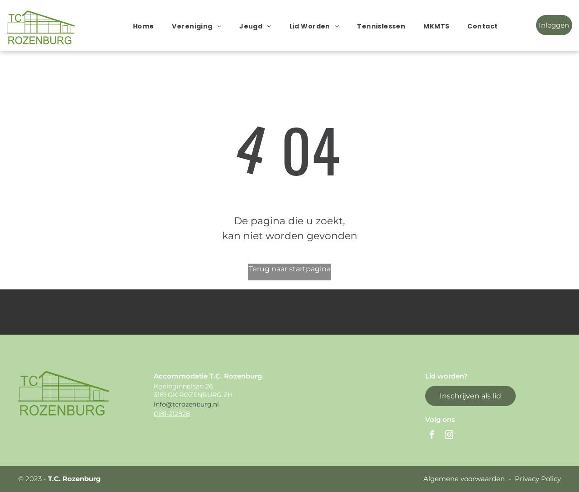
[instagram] (449, 436)
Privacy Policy (538, 478)
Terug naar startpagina (290, 269)
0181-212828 (172, 414)
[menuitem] (143, 26)
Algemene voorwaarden (464, 478)
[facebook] (431, 436)
